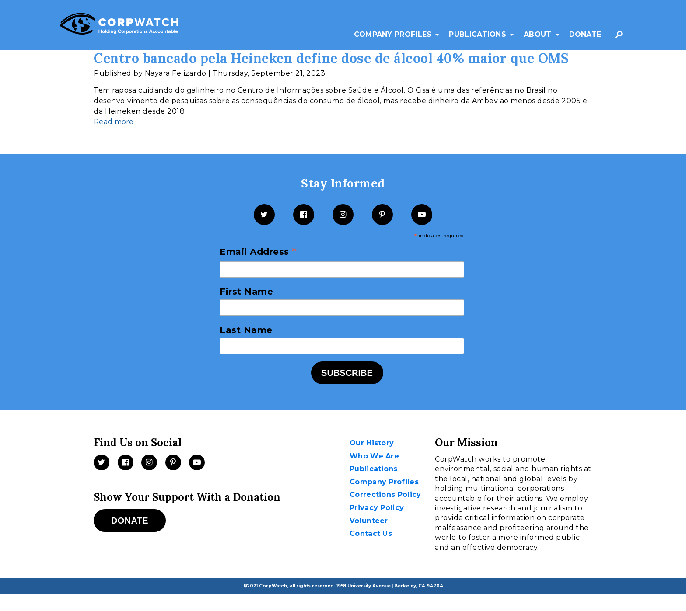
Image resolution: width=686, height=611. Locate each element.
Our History (372, 443)
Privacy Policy (377, 507)
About (538, 34)
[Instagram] (343, 214)
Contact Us (371, 533)
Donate (585, 34)
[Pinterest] (382, 214)
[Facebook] (303, 214)
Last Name (246, 330)
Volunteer (369, 521)
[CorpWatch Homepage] (119, 25)
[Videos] (197, 462)
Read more (114, 122)
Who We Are (374, 456)
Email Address (258, 252)
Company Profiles (393, 34)
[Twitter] (264, 214)
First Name (246, 291)
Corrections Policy (385, 494)
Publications (477, 34)
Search (620, 38)
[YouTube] (421, 214)
